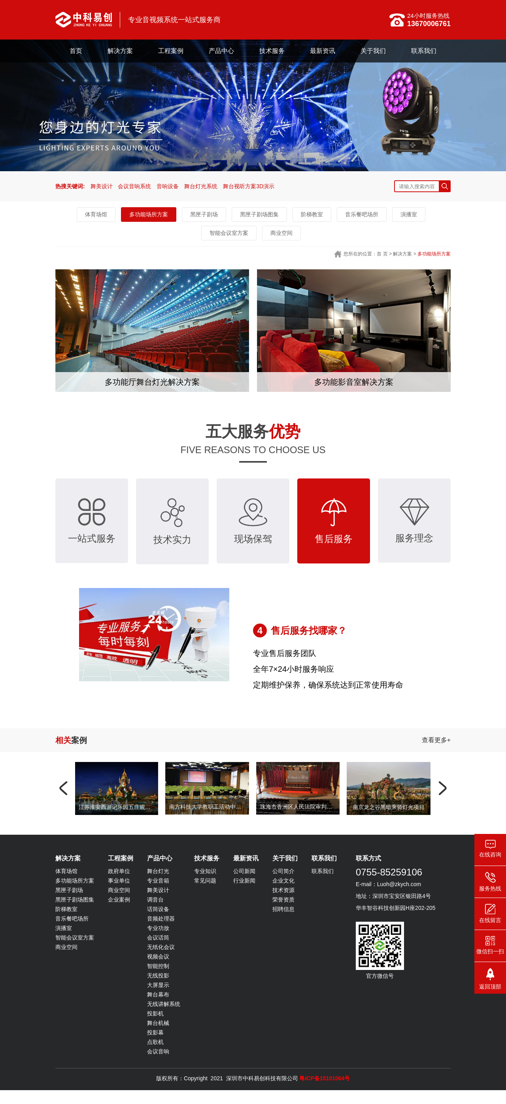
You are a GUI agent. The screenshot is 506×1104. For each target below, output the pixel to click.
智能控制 (158, 966)
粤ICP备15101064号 (324, 1078)
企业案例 (119, 899)
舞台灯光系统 (200, 186)
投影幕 (155, 1032)
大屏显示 (158, 985)
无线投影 (158, 975)
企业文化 (283, 880)
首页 (76, 50)
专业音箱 (158, 880)
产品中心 (221, 50)
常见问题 (205, 880)
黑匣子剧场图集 (259, 214)
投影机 (155, 1013)
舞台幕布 (158, 994)
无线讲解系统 (163, 1004)
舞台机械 (158, 1023)
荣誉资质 (283, 899)
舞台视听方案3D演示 (248, 186)
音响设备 (168, 186)
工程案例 (170, 50)
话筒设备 (158, 909)
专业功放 (158, 928)
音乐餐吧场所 (361, 214)
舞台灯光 (158, 871)
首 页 (382, 254)
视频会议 (158, 956)
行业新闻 (244, 880)
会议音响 (158, 1051)
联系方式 (368, 858)
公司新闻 (244, 871)
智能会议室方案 (229, 233)
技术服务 (272, 50)
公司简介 (283, 871)
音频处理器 (161, 918)
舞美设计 (102, 186)
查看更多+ (436, 740)
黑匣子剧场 (204, 214)
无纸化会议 (161, 947)
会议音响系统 (134, 186)
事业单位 (119, 880)
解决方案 (120, 50)
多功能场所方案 (148, 214)
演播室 (408, 214)
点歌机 (155, 1042)
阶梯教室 (312, 214)
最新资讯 (322, 50)
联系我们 (423, 50)
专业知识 (205, 871)
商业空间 (281, 233)
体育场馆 (96, 214)
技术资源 (283, 890)
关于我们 (373, 50)
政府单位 (119, 871)
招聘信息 (283, 909)
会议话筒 (158, 937)
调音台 (155, 899)
